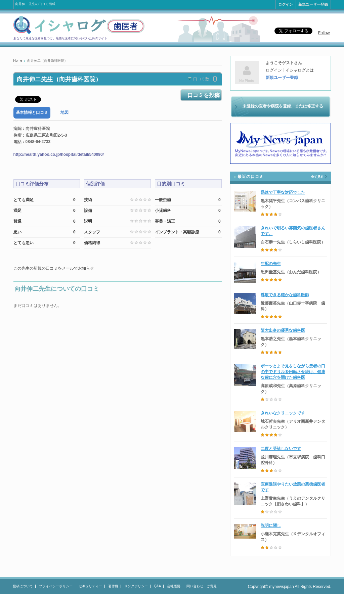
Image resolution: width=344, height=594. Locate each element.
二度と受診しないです (281, 448)
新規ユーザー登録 (313, 4)
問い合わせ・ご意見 (201, 586)
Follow (324, 33)
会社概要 (173, 586)
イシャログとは (300, 70)
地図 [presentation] (64, 112)
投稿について (23, 586)
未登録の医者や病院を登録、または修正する (283, 106)
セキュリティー (90, 586)
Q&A (157, 586)
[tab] (31, 113)
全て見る (317, 177)
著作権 (113, 586)
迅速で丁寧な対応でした (283, 192)
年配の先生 (271, 263)
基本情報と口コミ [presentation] (32, 112)
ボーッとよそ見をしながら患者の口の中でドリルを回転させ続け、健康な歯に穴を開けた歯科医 (293, 372)
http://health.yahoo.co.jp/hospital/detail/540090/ (58, 154)
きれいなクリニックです (283, 413)
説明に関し (271, 525)
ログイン (285, 4)
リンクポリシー (136, 586)
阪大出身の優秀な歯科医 (283, 330)
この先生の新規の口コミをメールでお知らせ (53, 268)
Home (18, 60)
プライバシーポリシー (56, 586)
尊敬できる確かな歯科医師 (285, 294)
